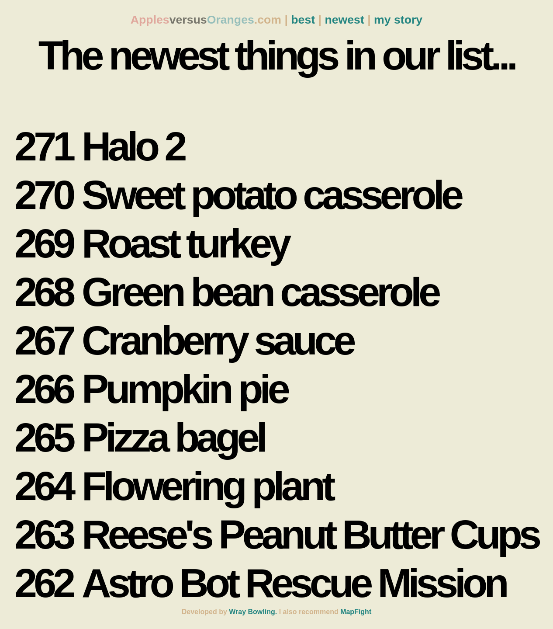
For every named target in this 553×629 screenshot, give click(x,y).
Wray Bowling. (253, 611)
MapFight (355, 611)
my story (398, 19)
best (303, 19)
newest (344, 19)
